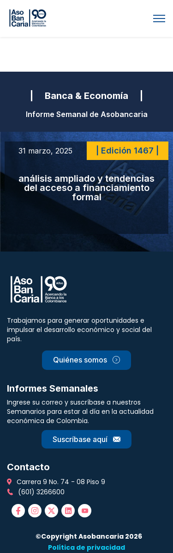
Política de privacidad (86, 547)
